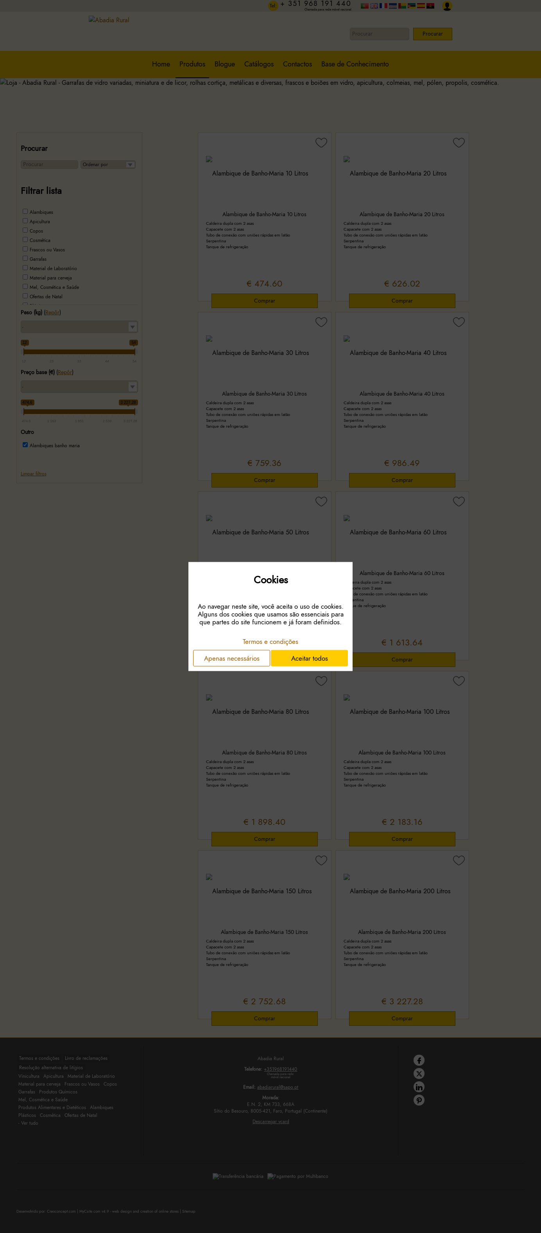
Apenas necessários (232, 658)
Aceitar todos (309, 658)
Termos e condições (270, 641)
